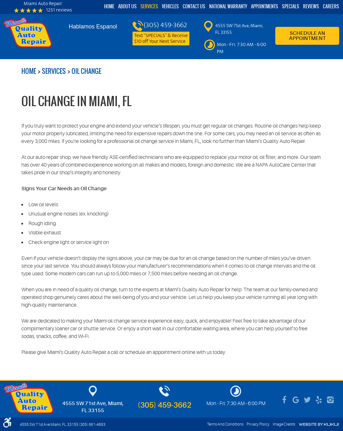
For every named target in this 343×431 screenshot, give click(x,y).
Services (149, 6)
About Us (127, 6)
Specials (290, 6)
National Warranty (228, 6)
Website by (318, 424)
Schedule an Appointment (307, 35)
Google (296, 400)
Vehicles (170, 6)
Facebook (284, 400)
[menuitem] (109, 6)
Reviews (311, 6)
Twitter (307, 400)
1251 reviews (59, 10)
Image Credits (284, 424)
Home (109, 6)
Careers (331, 6)
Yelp (319, 400)
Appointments (264, 6)
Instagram (330, 400)
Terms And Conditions (225, 424)
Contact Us (194, 6)
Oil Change (86, 71)
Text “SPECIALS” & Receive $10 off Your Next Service (161, 38)
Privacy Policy (258, 424)
